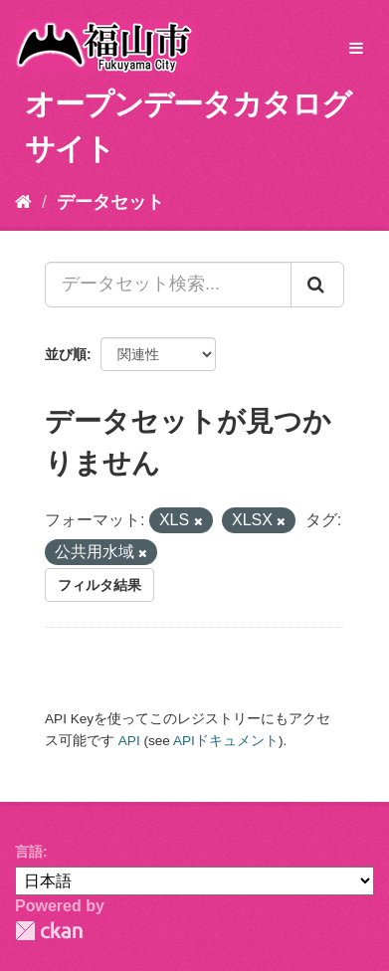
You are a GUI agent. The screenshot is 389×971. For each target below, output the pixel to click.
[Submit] (317, 284)
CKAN (49, 930)
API (129, 740)
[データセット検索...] (168, 284)
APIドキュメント (226, 740)
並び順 (66, 354)
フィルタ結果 (99, 585)
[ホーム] (23, 202)
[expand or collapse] (356, 49)
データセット (110, 202)
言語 (29, 852)
